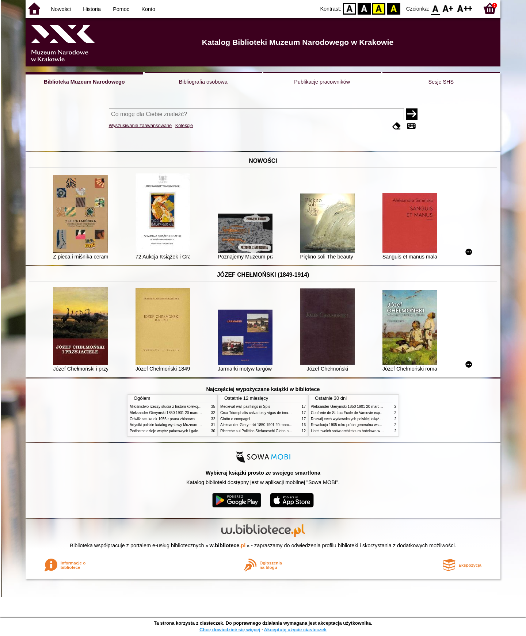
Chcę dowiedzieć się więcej (229, 629)
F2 (464, 8)
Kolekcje (184, 125)
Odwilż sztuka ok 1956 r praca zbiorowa (162, 419)
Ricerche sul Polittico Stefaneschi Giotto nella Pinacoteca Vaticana (274, 431)
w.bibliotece (228, 545)
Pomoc (121, 9)
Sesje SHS (441, 82)
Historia (92, 9)
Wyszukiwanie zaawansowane (140, 125)
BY (393, 8)
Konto (148, 9)
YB (379, 8)
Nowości (61, 9)
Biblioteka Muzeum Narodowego (84, 82)
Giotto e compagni (235, 419)
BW (364, 8)
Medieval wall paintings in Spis (245, 407)
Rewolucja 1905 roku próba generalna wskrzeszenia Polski (359, 425)
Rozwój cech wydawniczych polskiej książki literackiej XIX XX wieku (366, 419)
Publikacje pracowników (322, 82)
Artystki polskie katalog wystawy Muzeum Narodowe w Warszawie (183, 425)
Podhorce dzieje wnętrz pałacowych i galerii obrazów (173, 431)
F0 (435, 8)
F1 (448, 8)
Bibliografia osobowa (203, 82)
